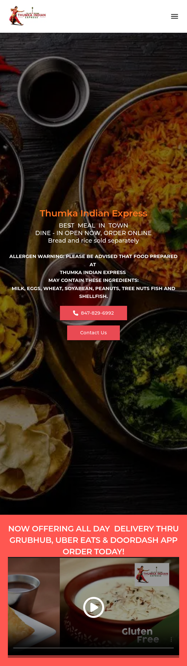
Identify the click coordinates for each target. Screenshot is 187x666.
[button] (93, 607)
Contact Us (93, 333)
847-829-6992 (93, 313)
